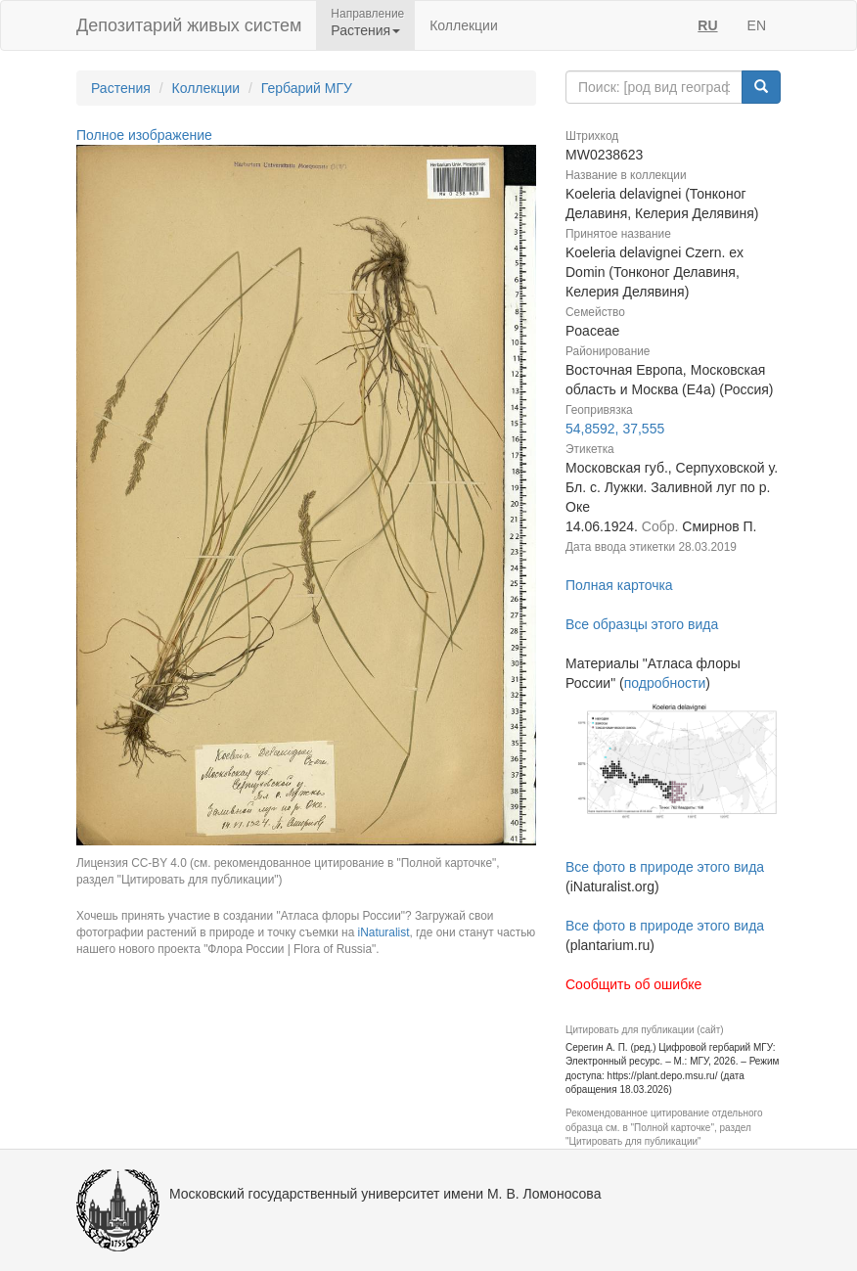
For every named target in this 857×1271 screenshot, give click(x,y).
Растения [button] (365, 30)
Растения (121, 88)
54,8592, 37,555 (614, 428)
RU (707, 25)
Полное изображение (144, 135)
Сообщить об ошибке (633, 984)
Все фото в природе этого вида (664, 867)
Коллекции (463, 25)
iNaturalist (384, 932)
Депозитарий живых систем (188, 25)
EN (756, 25)
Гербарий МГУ (306, 88)
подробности (665, 683)
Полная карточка (619, 585)
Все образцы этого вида (641, 624)
